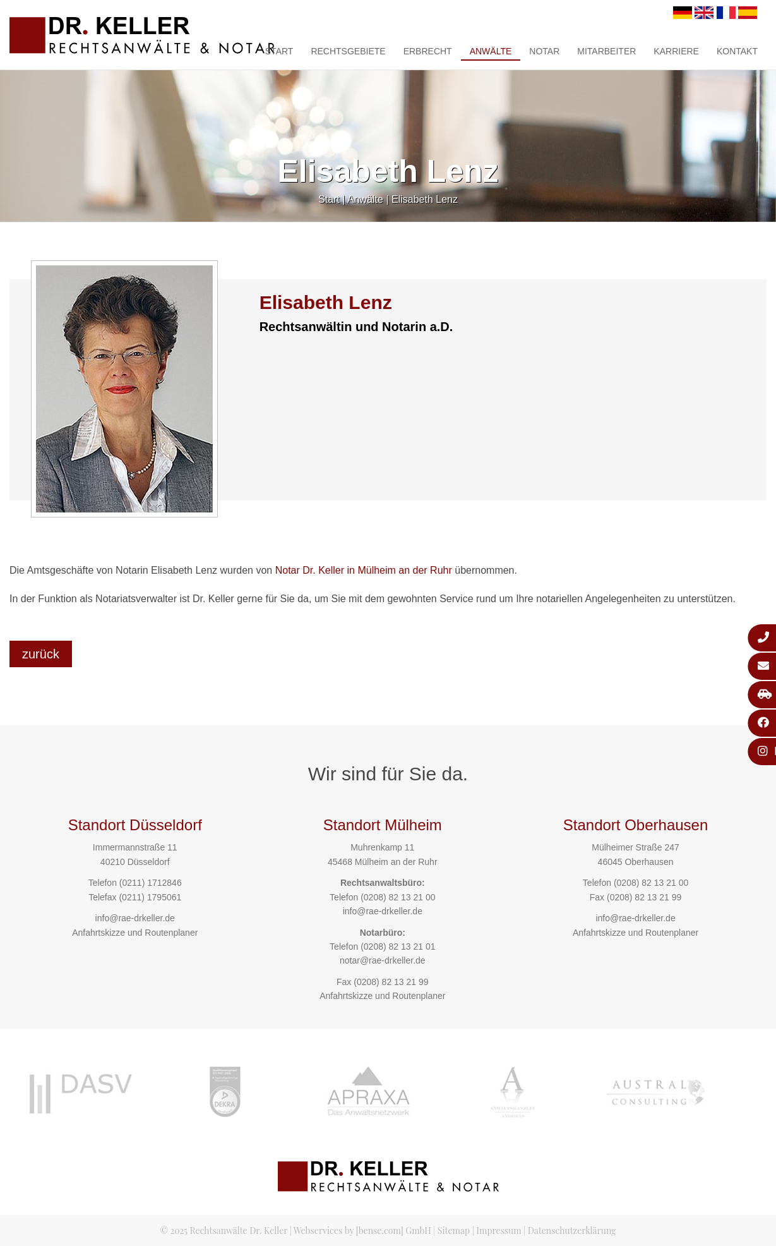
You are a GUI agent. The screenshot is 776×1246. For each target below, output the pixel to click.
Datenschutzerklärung (572, 1231)
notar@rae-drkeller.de (383, 960)
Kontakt (737, 51)
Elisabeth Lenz (424, 199)
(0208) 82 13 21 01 (398, 946)
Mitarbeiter (606, 51)
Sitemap (454, 1231)
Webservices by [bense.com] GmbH (362, 1231)
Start (279, 51)
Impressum (498, 1231)
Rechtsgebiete (348, 51)
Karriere (676, 51)
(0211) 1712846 (150, 883)
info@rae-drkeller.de (135, 918)
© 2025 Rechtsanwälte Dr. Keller (223, 1231)
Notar (544, 51)
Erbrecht (427, 51)
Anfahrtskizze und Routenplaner (135, 933)
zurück (40, 654)
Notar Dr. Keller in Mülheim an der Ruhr (363, 570)
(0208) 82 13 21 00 (398, 897)
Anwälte (491, 51)
